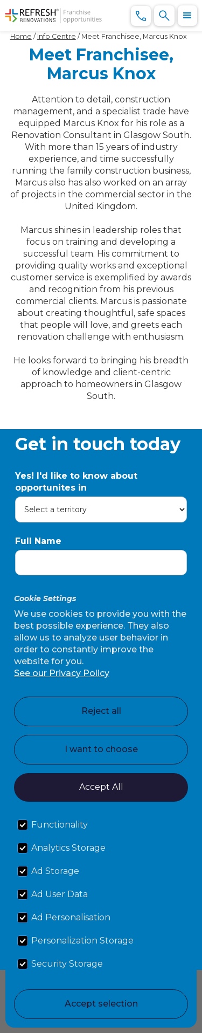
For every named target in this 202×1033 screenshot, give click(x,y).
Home (21, 36)
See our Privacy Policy (61, 673)
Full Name (38, 541)
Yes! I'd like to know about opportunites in (76, 482)
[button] (187, 15)
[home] (53, 15)
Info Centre (56, 36)
